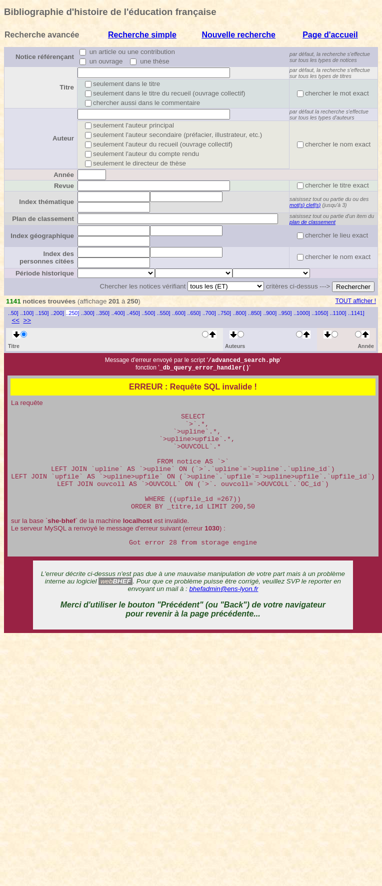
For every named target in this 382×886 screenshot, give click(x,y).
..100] (27, 313)
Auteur (63, 138)
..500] (148, 313)
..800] (239, 313)
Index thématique (46, 202)
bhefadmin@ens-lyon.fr (223, 612)
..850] (255, 313)
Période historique (45, 273)
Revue (64, 186)
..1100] (338, 313)
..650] (194, 313)
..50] (13, 313)
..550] (163, 313)
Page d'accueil (330, 34)
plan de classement (313, 222)
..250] (73, 313)
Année (64, 174)
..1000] (302, 313)
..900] (269, 313)
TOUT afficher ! (356, 301)
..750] (224, 313)
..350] (103, 313)
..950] (285, 313)
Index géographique (42, 236)
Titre (67, 87)
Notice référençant (45, 56)
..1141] (356, 313)
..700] (209, 313)
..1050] (320, 313)
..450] (133, 313)
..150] (42, 313)
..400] (118, 313)
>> (27, 320)
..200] (57, 313)
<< (16, 320)
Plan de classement (43, 218)
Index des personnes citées (47, 257)
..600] (179, 313)
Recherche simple (142, 34)
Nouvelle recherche (239, 34)
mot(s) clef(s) (305, 205)
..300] (87, 313)
